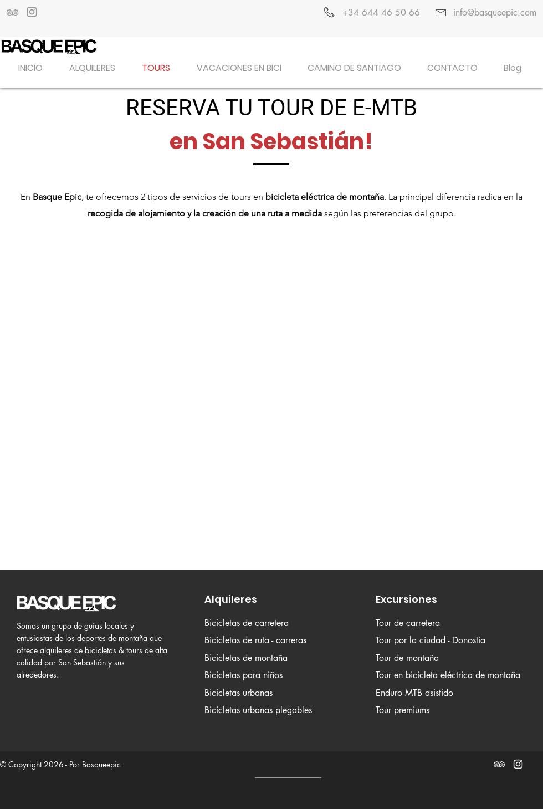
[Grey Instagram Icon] (32, 12)
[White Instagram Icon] (518, 764)
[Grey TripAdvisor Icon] (12, 12)
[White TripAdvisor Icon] (499, 764)
